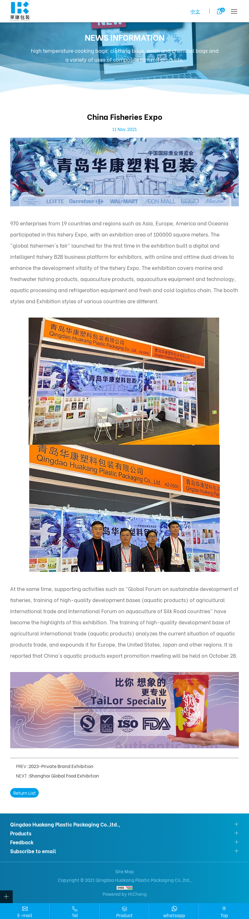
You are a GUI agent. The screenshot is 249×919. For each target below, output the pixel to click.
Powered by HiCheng (125, 893)
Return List (24, 792)
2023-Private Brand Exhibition (61, 766)
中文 (195, 11)
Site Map (124, 871)
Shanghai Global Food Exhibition (64, 775)
